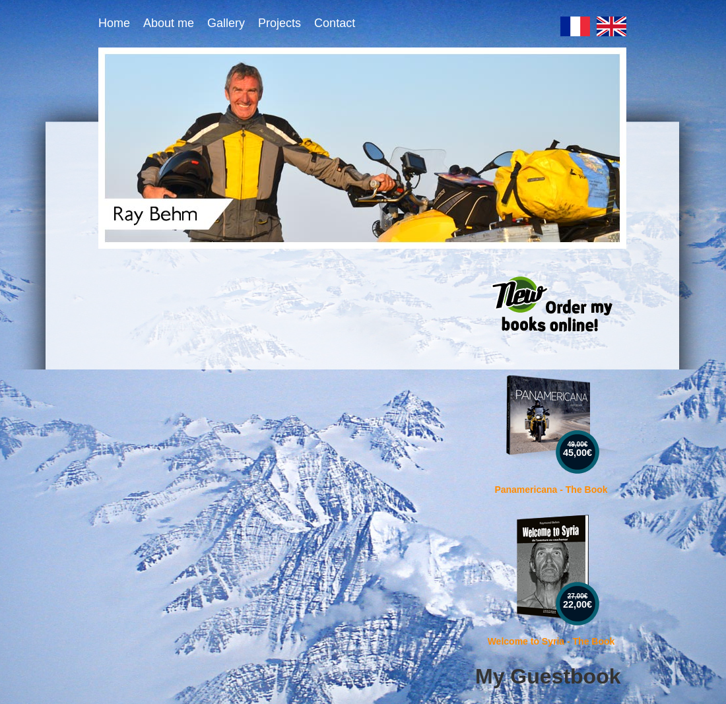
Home (114, 23)
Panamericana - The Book (550, 489)
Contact (334, 23)
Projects (279, 23)
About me (168, 23)
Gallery (226, 23)
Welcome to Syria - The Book (551, 641)
